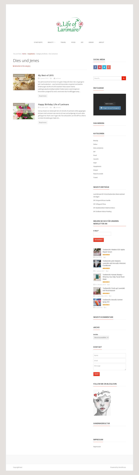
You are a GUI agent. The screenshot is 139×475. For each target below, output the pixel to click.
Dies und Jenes (19, 75)
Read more (42, 96)
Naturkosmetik (98, 174)
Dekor (91, 42)
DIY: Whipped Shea (99, 204)
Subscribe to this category (21, 66)
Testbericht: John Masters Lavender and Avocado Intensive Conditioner (114, 263)
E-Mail (96, 231)
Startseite (38, 42)
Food (73, 42)
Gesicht (95, 159)
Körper (95, 170)
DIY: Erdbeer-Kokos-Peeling (102, 211)
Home (24, 54)
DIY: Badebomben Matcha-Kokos (104, 208)
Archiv (95, 334)
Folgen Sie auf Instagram (110, 108)
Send (96, 374)
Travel (63, 42)
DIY (82, 42)
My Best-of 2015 (46, 75)
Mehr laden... (109, 104)
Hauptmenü (31, 54)
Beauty (51, 42)
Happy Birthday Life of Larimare (53, 104)
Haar (95, 163)
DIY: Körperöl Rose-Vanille (101, 200)
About (101, 42)
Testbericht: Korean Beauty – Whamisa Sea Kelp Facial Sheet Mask (114, 277)
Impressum (97, 447)
